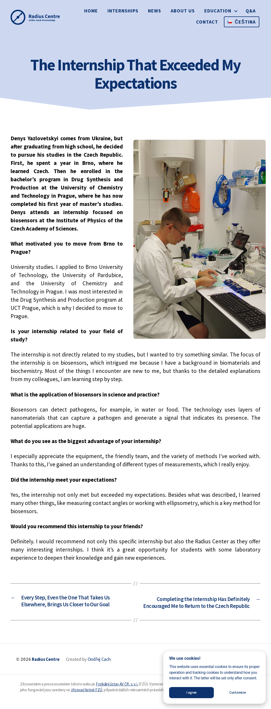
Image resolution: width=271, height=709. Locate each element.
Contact (207, 22)
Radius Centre (46, 669)
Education (217, 11)
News (154, 11)
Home (91, 11)
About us (183, 11)
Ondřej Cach (100, 669)
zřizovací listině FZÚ (86, 699)
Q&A (251, 11)
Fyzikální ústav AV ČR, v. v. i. (117, 693)
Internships (122, 11)
